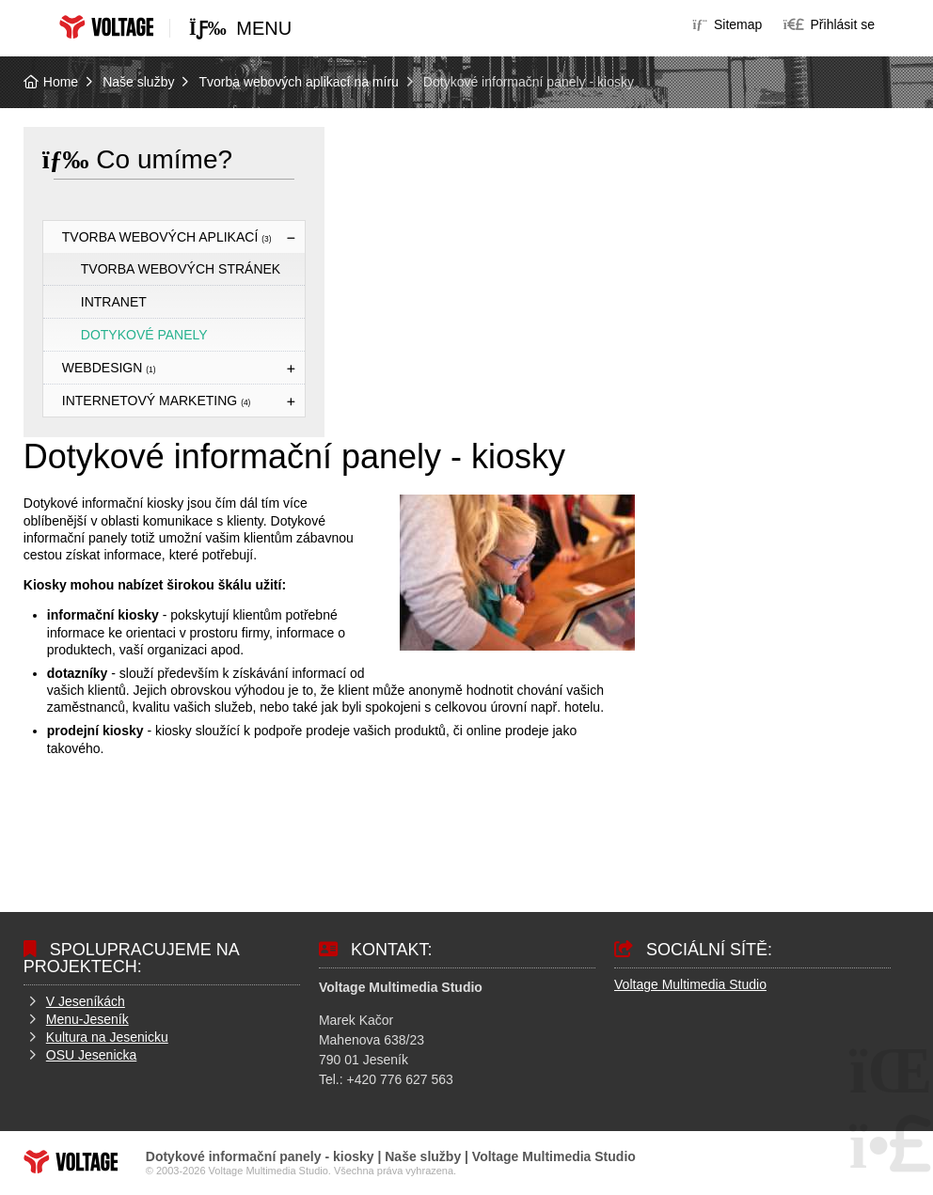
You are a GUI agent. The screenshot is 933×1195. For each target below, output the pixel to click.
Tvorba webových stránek (180, 268)
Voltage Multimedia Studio (690, 984)
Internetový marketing (156, 400)
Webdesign (109, 367)
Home (106, 27)
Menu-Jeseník (87, 1019)
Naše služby (138, 81)
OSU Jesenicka (91, 1054)
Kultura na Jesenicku (107, 1037)
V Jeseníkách (85, 1001)
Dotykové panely (144, 334)
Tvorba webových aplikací (167, 236)
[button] (829, 24)
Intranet (114, 301)
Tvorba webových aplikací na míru (298, 81)
